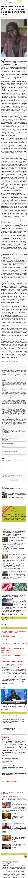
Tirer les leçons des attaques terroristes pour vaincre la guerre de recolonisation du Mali (14, 799)
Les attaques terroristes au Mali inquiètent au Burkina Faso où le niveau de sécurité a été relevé (13, 760)
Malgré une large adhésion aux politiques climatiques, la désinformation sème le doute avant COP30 (13, 596)
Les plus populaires (15, 715)
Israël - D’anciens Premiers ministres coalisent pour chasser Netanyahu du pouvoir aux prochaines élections (14, 773)
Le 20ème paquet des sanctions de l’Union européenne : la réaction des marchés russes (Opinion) (17, 816)
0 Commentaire (4, 709)
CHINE (3, 624)
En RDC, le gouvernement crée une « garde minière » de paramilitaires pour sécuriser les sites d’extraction (12, 666)
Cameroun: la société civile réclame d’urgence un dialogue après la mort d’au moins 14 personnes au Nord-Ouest (13, 741)
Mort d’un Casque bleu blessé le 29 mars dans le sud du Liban (12, 649)
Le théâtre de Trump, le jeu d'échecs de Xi (18, 845)
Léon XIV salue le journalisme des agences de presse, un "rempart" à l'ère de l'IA (14, 611)
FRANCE (4, 619)
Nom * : (3, 446)
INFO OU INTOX (5, 593)
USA (3, 622)
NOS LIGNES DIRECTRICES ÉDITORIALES (10, 863)
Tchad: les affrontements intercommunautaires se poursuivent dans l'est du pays (13, 638)
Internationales (5, 737)
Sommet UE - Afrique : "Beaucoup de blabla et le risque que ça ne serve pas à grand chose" (14, 706)
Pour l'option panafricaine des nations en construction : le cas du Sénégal (18, 837)
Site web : (4, 456)
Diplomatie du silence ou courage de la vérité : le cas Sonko (13, 489)
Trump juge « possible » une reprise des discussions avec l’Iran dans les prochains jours (13, 655)
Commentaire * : (6, 460)
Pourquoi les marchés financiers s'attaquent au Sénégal (12, 728)
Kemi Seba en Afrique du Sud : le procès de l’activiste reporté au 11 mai (13, 631)
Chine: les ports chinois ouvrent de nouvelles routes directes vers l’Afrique (12, 766)
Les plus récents (5, 715)
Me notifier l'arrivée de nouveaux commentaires (12, 476)
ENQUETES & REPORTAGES (10, 529)
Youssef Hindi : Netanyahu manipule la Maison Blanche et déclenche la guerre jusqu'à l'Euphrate (13, 721)
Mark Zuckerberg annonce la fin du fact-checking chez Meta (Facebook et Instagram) (13, 613)
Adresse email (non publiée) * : (10, 451)
